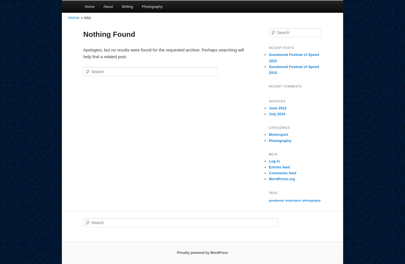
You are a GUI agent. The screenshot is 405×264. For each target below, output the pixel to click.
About (108, 6)
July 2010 (277, 114)
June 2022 (278, 108)
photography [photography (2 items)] (311, 200)
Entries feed (279, 167)
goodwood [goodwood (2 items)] (276, 200)
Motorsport (278, 134)
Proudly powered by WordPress (202, 253)
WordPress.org (282, 179)
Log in (274, 161)
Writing (127, 6)
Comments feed (282, 173)
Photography (152, 6)
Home (89, 6)
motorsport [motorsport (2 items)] (293, 200)
